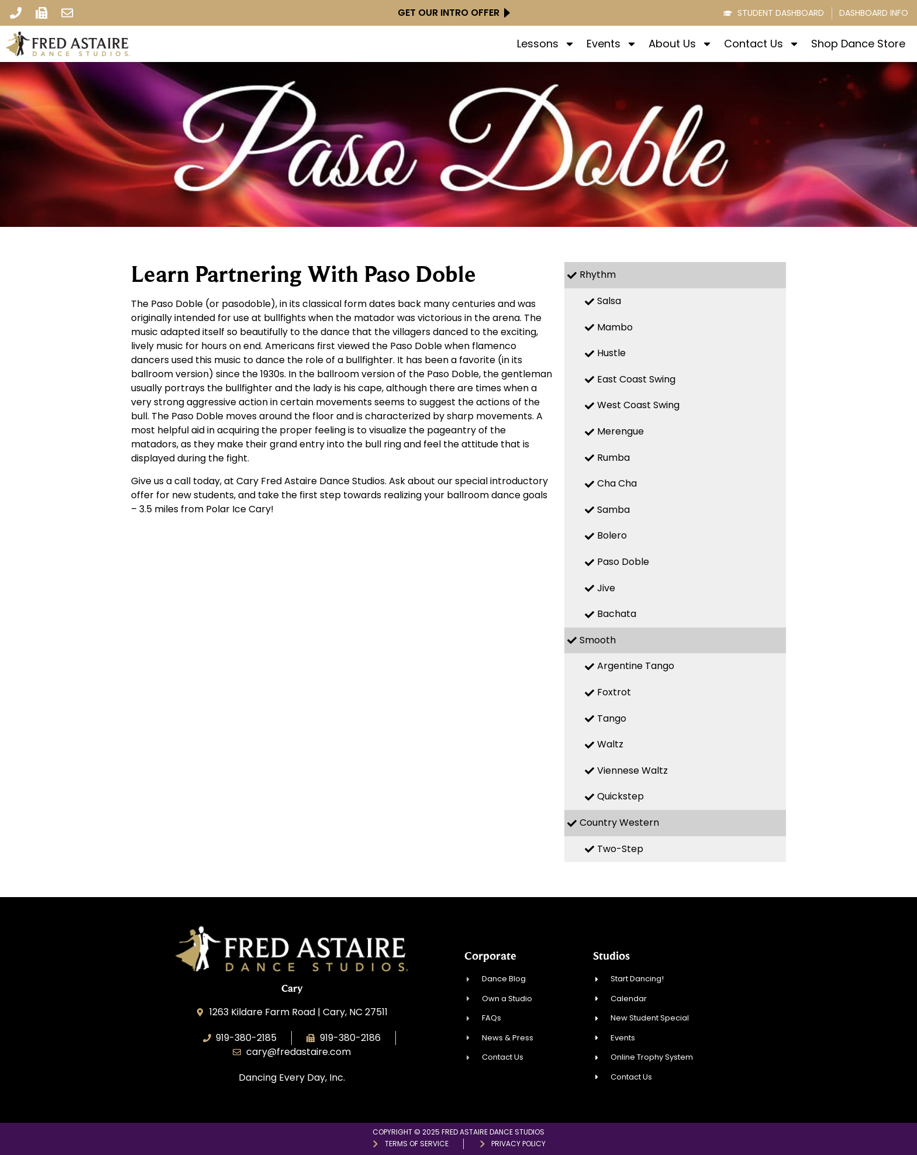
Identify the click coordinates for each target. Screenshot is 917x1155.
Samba (613, 509)
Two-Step (620, 849)
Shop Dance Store (858, 44)
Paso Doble (623, 561)
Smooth (598, 640)
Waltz (610, 744)
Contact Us (761, 44)
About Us (680, 44)
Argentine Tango (635, 666)
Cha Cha (617, 483)
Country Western (619, 822)
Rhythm (598, 274)
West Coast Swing (638, 405)
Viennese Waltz (632, 770)
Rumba (613, 457)
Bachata (616, 613)
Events (612, 44)
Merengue (620, 431)
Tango (611, 718)
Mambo (615, 327)
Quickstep (620, 796)
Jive (606, 588)
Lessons (546, 44)
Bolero (612, 535)
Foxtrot (614, 692)
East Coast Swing (636, 379)
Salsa (609, 301)
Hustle (611, 353)
